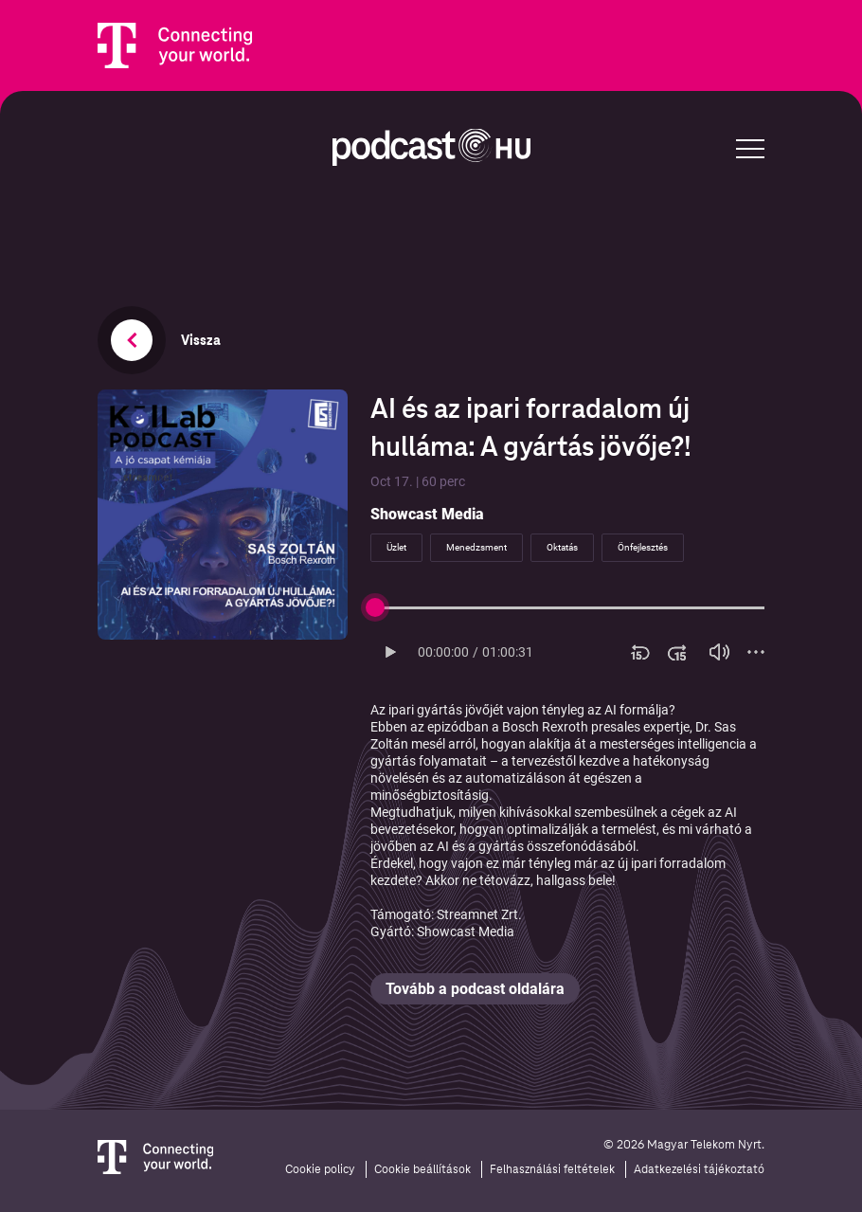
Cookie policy (320, 1169)
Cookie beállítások (422, 1169)
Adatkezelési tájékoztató (699, 1169)
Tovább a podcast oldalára (475, 989)
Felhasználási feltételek (552, 1169)
